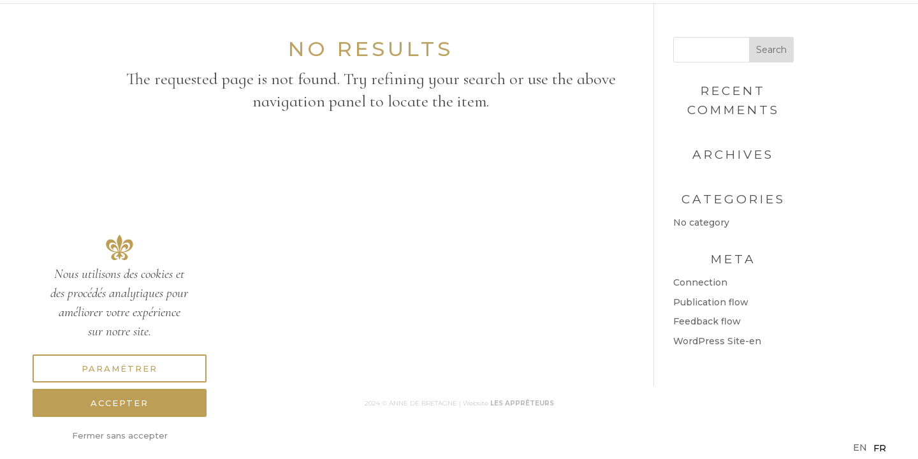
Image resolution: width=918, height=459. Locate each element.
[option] (879, 448)
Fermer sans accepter (120, 435)
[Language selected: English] (872, 448)
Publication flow (710, 302)
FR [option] (879, 448)
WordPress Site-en (717, 341)
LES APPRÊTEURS (522, 403)
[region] (119, 326)
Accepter (120, 403)
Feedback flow (707, 321)
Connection (700, 282)
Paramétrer (119, 368)
